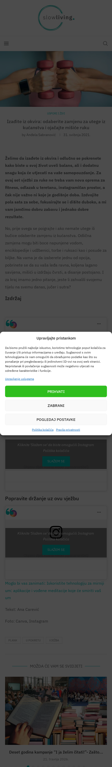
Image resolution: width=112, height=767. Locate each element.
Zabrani (56, 405)
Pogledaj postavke (56, 419)
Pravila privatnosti (68, 430)
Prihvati (56, 391)
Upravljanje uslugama (19, 379)
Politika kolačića (42, 430)
